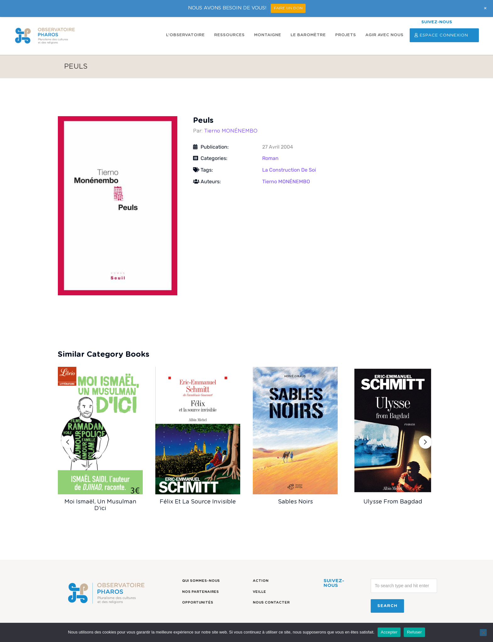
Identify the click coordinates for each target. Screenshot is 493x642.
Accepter (389, 632)
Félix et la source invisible (198, 502)
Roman (270, 158)
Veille (259, 592)
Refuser (414, 632)
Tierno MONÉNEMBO (231, 131)
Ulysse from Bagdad (392, 502)
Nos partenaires (200, 592)
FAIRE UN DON (288, 8)
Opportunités (197, 602)
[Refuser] (483, 632)
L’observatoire (185, 35)
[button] (67, 442)
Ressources (229, 35)
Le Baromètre (308, 35)
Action (261, 580)
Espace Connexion (444, 35)
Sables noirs (295, 502)
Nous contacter (271, 602)
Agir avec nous (384, 35)
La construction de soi (289, 170)
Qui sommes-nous (201, 580)
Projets (345, 35)
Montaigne (267, 35)
